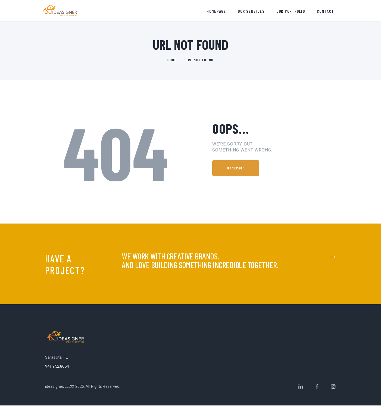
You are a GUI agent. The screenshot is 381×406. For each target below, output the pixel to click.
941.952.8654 (57, 366)
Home (172, 60)
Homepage (235, 168)
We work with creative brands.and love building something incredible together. (200, 261)
